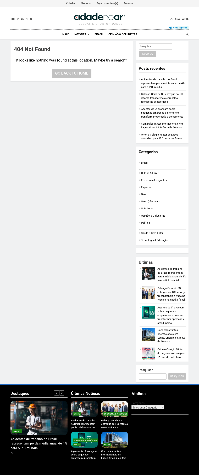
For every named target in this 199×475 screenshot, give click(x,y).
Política (145, 222)
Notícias (80, 34)
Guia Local (147, 208)
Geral (144, 194)
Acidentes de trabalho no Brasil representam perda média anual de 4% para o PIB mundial (163, 83)
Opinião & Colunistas (122, 34)
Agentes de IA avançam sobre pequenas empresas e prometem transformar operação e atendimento (162, 112)
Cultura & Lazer (149, 172)
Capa (116, 444)
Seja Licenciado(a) (107, 3)
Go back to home (71, 73)
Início (65, 34)
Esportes (146, 187)
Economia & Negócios (154, 180)
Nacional (86, 3)
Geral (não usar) (150, 201)
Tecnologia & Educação (154, 240)
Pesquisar (146, 370)
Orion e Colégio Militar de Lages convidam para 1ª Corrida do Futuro (171, 353)
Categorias (138, 403)
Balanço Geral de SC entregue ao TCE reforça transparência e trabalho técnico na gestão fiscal (162, 98)
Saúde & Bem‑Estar (152, 233)
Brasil (99, 34)
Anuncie (128, 3)
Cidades (70, 3)
